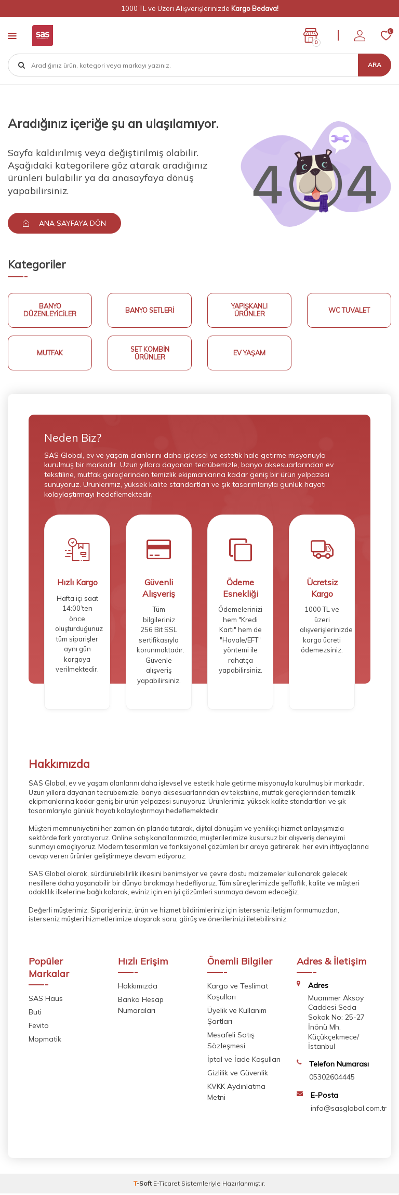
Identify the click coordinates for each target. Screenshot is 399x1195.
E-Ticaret (166, 1185)
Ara (374, 65)
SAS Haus (46, 1000)
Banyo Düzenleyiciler (50, 310)
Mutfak (50, 354)
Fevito (39, 1027)
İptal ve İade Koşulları (244, 1061)
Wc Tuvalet (349, 310)
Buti (35, 1014)
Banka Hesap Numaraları (141, 1007)
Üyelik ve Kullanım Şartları (237, 1018)
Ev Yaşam (250, 354)
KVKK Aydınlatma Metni (236, 1094)
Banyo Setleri (150, 310)
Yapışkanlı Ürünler (249, 310)
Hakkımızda (137, 988)
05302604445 (332, 1079)
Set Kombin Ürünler (149, 354)
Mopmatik (45, 1041)
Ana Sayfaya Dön (65, 223)
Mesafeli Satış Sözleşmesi (231, 1042)
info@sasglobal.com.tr (349, 1109)
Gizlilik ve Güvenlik (237, 1075)
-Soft (143, 1185)
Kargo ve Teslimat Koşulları (237, 993)
